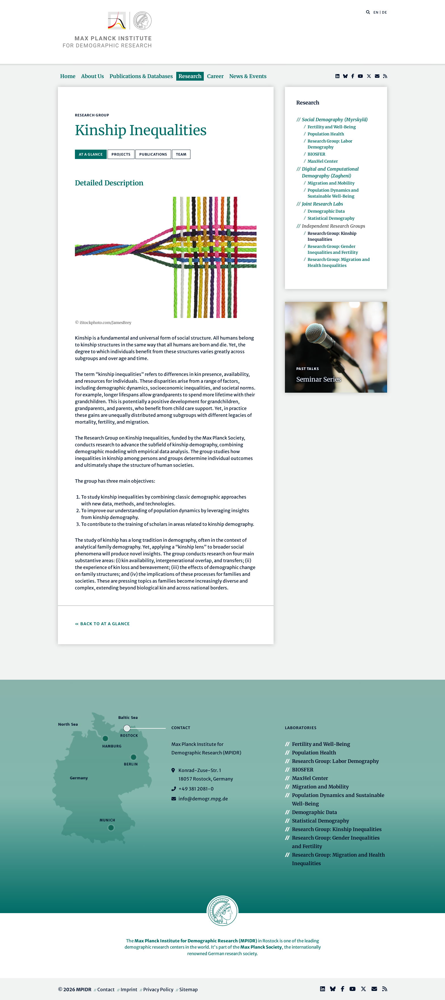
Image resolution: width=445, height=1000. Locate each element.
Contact (106, 989)
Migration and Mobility (331, 183)
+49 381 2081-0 (196, 789)
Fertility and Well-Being (332, 126)
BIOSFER (316, 154)
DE (384, 12)
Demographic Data (326, 211)
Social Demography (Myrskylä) (335, 119)
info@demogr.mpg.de (203, 799)
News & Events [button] (247, 76)
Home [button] (67, 76)
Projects (121, 154)
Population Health (326, 134)
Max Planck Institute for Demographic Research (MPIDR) (196, 940)
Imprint (129, 989)
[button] (368, 12)
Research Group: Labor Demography (335, 761)
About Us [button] (92, 76)
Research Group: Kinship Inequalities (337, 829)
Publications (153, 154)
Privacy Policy (158, 989)
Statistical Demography (331, 218)
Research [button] (190, 76)
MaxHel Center (323, 161)
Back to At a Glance (105, 623)
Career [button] (215, 76)
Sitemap (188, 989)
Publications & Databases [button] (141, 76)
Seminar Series (318, 379)
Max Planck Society (261, 947)
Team (181, 154)
